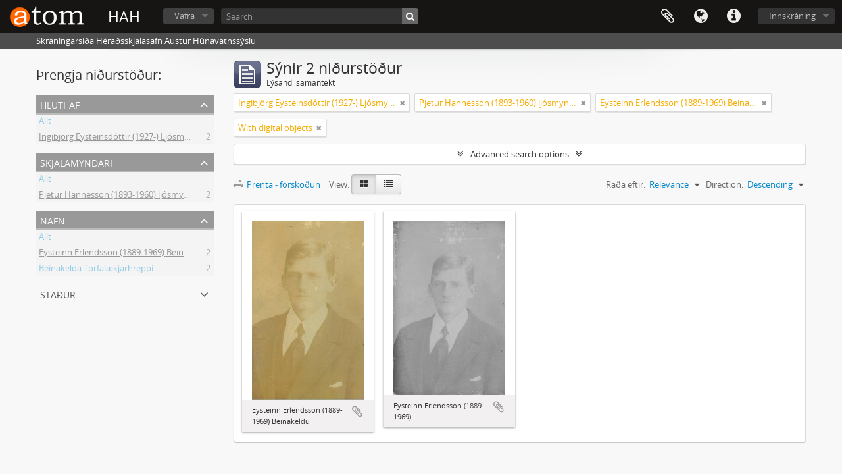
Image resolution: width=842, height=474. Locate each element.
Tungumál (700, 16)
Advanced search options (519, 154)
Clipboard (667, 16)
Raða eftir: (625, 184)
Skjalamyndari (76, 162)
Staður (58, 293)
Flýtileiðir (733, 16)
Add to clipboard (357, 411)
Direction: (724, 184)
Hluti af (60, 104)
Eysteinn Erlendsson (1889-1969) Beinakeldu (124, 254)
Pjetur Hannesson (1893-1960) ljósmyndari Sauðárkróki (146, 196)
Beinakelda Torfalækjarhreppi (96, 270)
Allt (45, 122)
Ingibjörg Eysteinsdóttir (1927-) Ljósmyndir (122, 138)
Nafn (52, 219)
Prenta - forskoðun (277, 184)
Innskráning (792, 16)
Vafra (184, 16)
